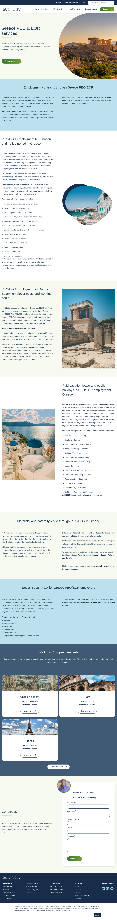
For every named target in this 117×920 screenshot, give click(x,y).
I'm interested (10, 61)
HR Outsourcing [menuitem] (58, 9)
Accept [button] (97, 915)
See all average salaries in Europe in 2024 (18, 328)
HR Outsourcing (42, 826)
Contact (78, 899)
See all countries (57, 767)
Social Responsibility (82, 896)
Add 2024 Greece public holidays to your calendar (82, 495)
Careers (78, 892)
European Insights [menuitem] (91, 9)
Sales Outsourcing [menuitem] (41, 9)
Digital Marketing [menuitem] (74, 9)
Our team (78, 889)
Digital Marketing (56, 892)
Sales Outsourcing (57, 889)
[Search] (101, 3)
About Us (78, 886)
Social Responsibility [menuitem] (71, 2)
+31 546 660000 (9, 899)
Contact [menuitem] (105, 9)
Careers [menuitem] (59, 2)
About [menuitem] (83, 2)
